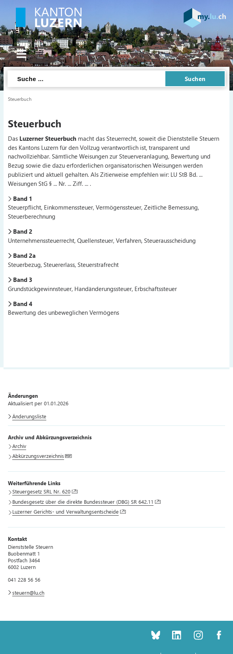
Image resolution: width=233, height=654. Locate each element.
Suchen (195, 79)
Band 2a (24, 255)
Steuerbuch (20, 99)
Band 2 (22, 231)
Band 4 (22, 304)
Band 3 (22, 280)
